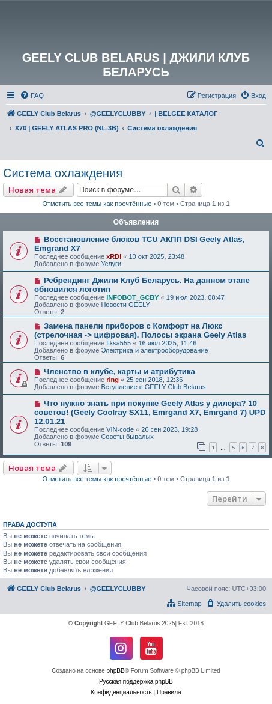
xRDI (113, 256)
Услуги (111, 263)
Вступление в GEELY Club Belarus (153, 386)
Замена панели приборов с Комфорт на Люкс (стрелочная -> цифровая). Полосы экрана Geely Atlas (140, 330)
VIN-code (120, 429)
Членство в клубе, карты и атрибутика (119, 371)
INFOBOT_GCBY (132, 297)
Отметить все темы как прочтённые (96, 203)
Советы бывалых (127, 436)
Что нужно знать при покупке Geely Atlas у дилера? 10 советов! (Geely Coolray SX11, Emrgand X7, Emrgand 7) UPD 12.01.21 (150, 412)
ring (112, 379)
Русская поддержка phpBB (136, 681)
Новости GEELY (125, 304)
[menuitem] (32, 95)
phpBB (116, 670)
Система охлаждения (62, 173)
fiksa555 (118, 343)
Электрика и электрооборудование (154, 350)
